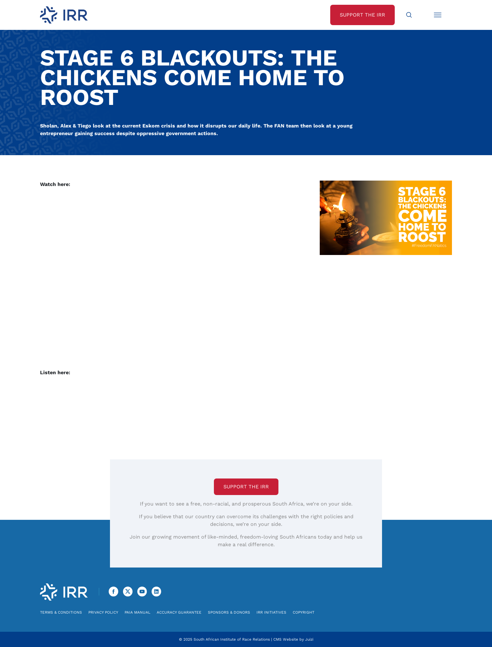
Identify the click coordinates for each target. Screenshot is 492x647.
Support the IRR (246, 487)
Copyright (303, 612)
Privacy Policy (103, 612)
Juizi (309, 639)
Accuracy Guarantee (179, 612)
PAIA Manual (137, 612)
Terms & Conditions (61, 612)
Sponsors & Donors (229, 612)
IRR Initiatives (271, 612)
